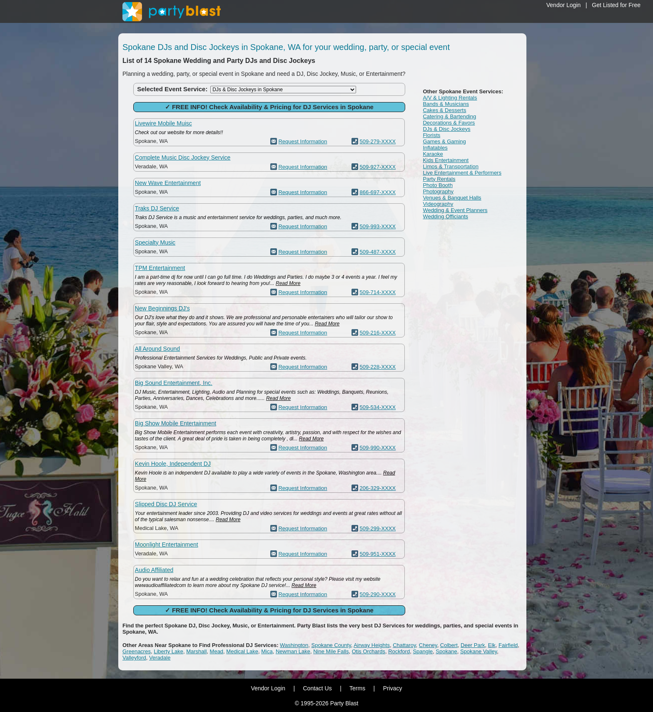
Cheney (428, 645)
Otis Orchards (368, 651)
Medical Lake (242, 651)
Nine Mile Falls (331, 651)
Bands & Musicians (446, 104)
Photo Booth (438, 185)
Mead (217, 651)
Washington (294, 645)
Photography (438, 191)
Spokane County (331, 645)
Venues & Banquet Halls (452, 198)
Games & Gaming (444, 141)
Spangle (423, 651)
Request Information (302, 141)
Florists (431, 135)
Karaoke (433, 154)
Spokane (446, 651)
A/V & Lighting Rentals (450, 98)
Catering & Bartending (449, 116)
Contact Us (317, 688)
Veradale (159, 658)
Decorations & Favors (449, 123)
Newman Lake (293, 651)
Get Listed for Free (616, 5)
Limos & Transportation (451, 166)
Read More (288, 283)
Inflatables (435, 148)
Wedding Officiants (445, 216)
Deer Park (473, 645)
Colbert (449, 645)
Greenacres (136, 651)
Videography (438, 204)
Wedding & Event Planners (455, 210)
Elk (492, 645)
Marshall (196, 651)
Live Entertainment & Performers (462, 173)
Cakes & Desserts (444, 110)
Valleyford (134, 658)
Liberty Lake (168, 651)
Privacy (392, 688)
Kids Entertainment (446, 160)
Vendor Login (563, 5)
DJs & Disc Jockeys (446, 129)
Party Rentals (439, 179)
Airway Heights (372, 645)
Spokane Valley (478, 651)
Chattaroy (404, 645)
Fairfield (508, 645)
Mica (266, 651)
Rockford (399, 651)
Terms (357, 688)
